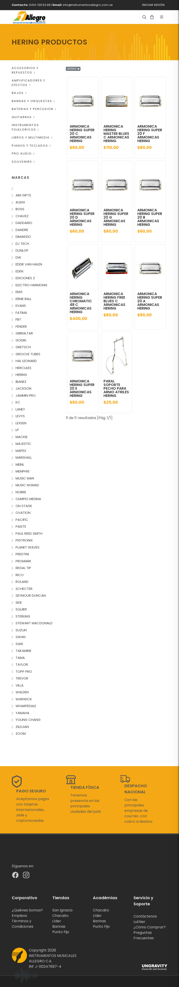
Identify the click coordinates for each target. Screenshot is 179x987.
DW (18, 257)
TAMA (20, 657)
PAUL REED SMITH (29, 533)
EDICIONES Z (25, 278)
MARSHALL (24, 457)
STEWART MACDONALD (34, 623)
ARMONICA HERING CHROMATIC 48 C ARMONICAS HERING (81, 303)
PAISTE (21, 526)
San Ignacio (62, 910)
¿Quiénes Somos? (27, 910)
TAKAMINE (23, 650)
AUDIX (20, 202)
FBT (18, 319)
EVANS (21, 305)
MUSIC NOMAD (27, 485)
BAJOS (19, 93)
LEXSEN (21, 423)
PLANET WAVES (27, 547)
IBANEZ (21, 381)
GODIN (21, 340)
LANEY (20, 409)
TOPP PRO (24, 671)
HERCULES (23, 367)
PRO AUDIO (23, 153)
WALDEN (22, 692)
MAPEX (21, 450)
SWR (19, 643)
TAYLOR (22, 664)
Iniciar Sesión (153, 5)
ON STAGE (24, 505)
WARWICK (24, 699)
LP (17, 429)
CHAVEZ (22, 216)
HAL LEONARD (26, 360)
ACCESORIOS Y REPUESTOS (25, 70)
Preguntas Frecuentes (143, 935)
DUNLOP (22, 250)
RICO (20, 574)
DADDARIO (24, 222)
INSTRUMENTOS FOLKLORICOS (25, 127)
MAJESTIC (23, 443)
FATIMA (21, 312)
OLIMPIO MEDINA (28, 498)
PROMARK (23, 561)
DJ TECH (22, 243)
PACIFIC (22, 519)
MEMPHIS (23, 471)
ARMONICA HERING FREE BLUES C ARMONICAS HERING (114, 301)
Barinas (58, 926)
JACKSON (23, 388)
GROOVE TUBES (28, 354)
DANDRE (22, 229)
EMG (19, 291)
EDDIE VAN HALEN (29, 264)
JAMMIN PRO (26, 395)
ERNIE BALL (24, 298)
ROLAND (22, 581)
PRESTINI (22, 554)
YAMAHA (22, 712)
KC (18, 402)
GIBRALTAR (24, 333)
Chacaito (60, 915)
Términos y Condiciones (22, 923)
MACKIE (22, 436)
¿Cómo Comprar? (149, 927)
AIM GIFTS (23, 195)
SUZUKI (21, 630)
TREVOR (22, 678)
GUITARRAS (23, 117)
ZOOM (21, 733)
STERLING (23, 616)
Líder (56, 921)
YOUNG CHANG (28, 719)
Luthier (139, 921)
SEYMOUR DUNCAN (31, 595)
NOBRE (21, 492)
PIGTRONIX (24, 540)
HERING (21, 374)
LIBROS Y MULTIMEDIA (32, 137)
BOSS (20, 209)
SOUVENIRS (23, 162)
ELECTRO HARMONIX (31, 285)
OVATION (23, 512)
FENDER (21, 326)
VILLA (19, 685)
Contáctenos (145, 916)
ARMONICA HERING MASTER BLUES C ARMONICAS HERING (116, 133)
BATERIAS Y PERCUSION (34, 109)
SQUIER (21, 609)
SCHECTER (24, 588)
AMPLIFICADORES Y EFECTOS (28, 82)
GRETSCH (23, 347)
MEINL (20, 464)
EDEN (19, 271)
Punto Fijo (60, 932)
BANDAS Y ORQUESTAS (33, 101)
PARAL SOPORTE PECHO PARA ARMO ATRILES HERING (116, 388)
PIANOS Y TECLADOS (31, 145)
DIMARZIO (23, 236)
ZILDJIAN (22, 726)
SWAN (20, 636)
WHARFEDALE (26, 705)
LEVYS (20, 416)
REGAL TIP (23, 567)
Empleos (19, 915)
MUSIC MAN (25, 478)
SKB (19, 602)
